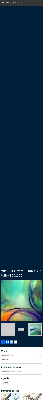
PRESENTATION (7, 355)
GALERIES (5, 359)
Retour (21, 329)
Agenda (5, 383)
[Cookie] (4, 395)
